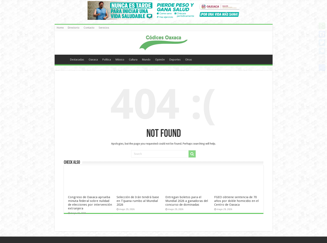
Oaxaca (93, 59)
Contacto (89, 27)
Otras (188, 59)
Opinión (160, 59)
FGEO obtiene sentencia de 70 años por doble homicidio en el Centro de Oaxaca (236, 200)
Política (106, 59)
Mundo (146, 59)
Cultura (133, 59)
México (120, 59)
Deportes (175, 59)
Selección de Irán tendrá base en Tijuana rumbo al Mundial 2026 (138, 200)
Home (60, 27)
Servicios (104, 27)
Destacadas (77, 59)
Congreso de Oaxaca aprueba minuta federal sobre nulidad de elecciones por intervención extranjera (90, 202)
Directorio (73, 27)
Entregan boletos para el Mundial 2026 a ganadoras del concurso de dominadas (186, 200)
